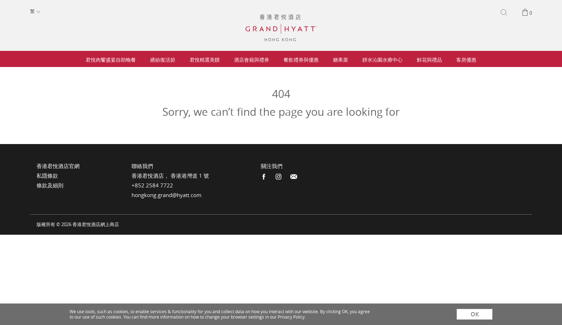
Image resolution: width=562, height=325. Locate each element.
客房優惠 (466, 59)
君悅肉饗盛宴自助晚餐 (111, 59)
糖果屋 (340, 59)
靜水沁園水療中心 (382, 59)
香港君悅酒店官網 (58, 165)
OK (475, 314)
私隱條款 (47, 175)
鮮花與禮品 (429, 59)
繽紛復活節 (162, 59)
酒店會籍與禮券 (251, 59)
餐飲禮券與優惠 (301, 59)
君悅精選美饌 (205, 59)
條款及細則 (50, 185)
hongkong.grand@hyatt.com (166, 195)
